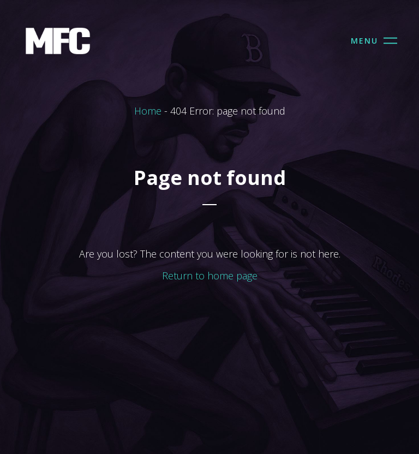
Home (147, 110)
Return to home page (210, 275)
